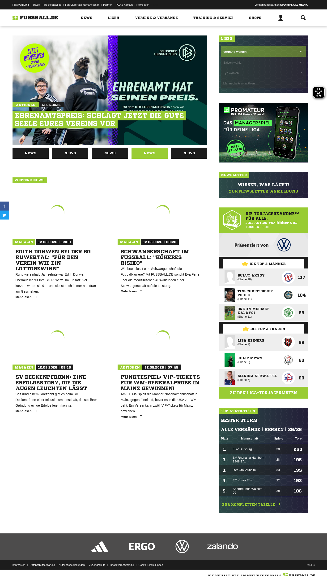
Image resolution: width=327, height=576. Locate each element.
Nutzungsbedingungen (72, 564)
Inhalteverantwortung (122, 564)
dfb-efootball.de (52, 4)
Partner (107, 4)
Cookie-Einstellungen (151, 564)
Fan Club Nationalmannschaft (82, 4)
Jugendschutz (97, 564)
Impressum (19, 564)
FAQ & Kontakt (124, 4)
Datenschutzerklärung (42, 564)
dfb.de (36, 4)
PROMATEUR (21, 4)
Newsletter (142, 4)
